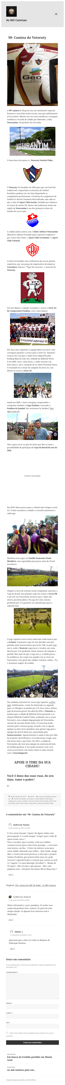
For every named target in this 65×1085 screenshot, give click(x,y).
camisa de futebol (44, 796)
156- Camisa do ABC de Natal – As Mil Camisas (35, 885)
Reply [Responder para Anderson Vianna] (11, 875)
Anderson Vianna (21, 824)
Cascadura (30, 799)
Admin (32, 796)
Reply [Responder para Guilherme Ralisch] (11, 920)
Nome (9, 1003)
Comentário (12, 972)
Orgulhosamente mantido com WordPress (21, 1080)
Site (8, 1023)
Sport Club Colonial (41, 801)
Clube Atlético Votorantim (44, 799)
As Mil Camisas (16, 20)
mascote (31, 801)
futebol (25, 801)
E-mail (9, 1013)
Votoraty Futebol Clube (45, 803)
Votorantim (33, 803)
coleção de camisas (15, 801)
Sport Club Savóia (22, 803)
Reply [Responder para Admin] (12, 949)
